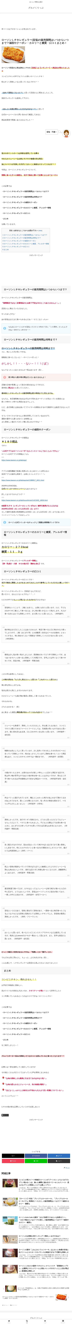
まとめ (6, 249)
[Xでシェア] (13, 1156)
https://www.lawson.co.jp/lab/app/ (14, 460)
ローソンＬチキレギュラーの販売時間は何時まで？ (22, 238)
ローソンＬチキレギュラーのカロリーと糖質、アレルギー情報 (26, 244)
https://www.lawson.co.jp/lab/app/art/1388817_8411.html (23, 480)
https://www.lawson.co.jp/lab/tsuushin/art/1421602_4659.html (25, 500)
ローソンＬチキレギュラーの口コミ (16, 247)
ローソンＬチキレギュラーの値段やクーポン (19, 241)
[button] (59, 1161)
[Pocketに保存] (13, 1161)
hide (40, 230)
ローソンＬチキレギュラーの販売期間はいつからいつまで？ (25, 235)
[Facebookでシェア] (36, 1156)
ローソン (5, 1115)
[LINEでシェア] (36, 1161)
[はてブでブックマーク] (59, 1156)
